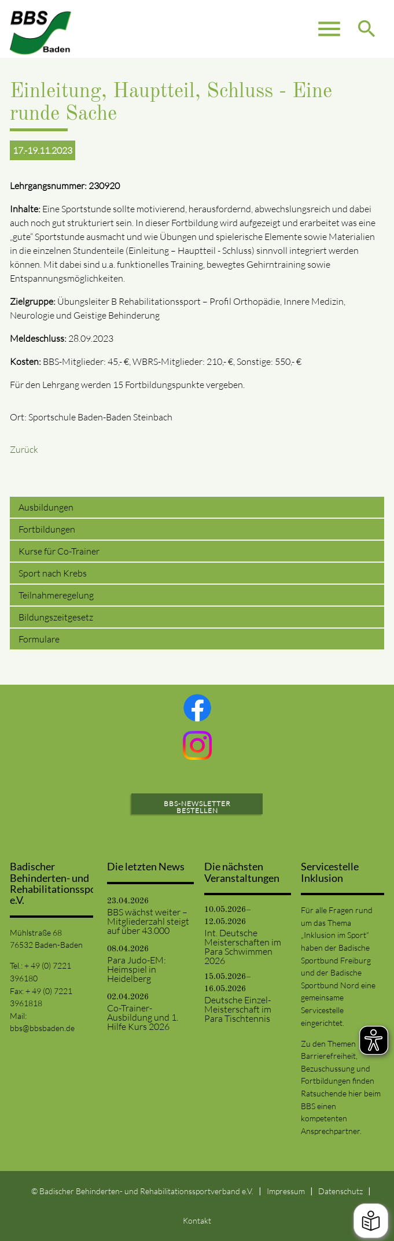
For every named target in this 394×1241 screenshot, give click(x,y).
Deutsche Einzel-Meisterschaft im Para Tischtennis (237, 1009)
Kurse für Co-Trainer (59, 551)
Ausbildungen (46, 507)
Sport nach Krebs (53, 573)
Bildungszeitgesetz (56, 617)
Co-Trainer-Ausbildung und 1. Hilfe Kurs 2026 (142, 1017)
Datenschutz (340, 1191)
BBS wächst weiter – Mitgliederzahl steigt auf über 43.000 (148, 921)
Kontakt (197, 1220)
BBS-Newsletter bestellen (197, 807)
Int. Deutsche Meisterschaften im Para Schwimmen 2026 (242, 946)
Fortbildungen (47, 529)
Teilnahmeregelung (56, 595)
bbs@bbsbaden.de (42, 1028)
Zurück (24, 449)
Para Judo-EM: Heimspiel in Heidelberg (136, 969)
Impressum (286, 1191)
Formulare (39, 639)
